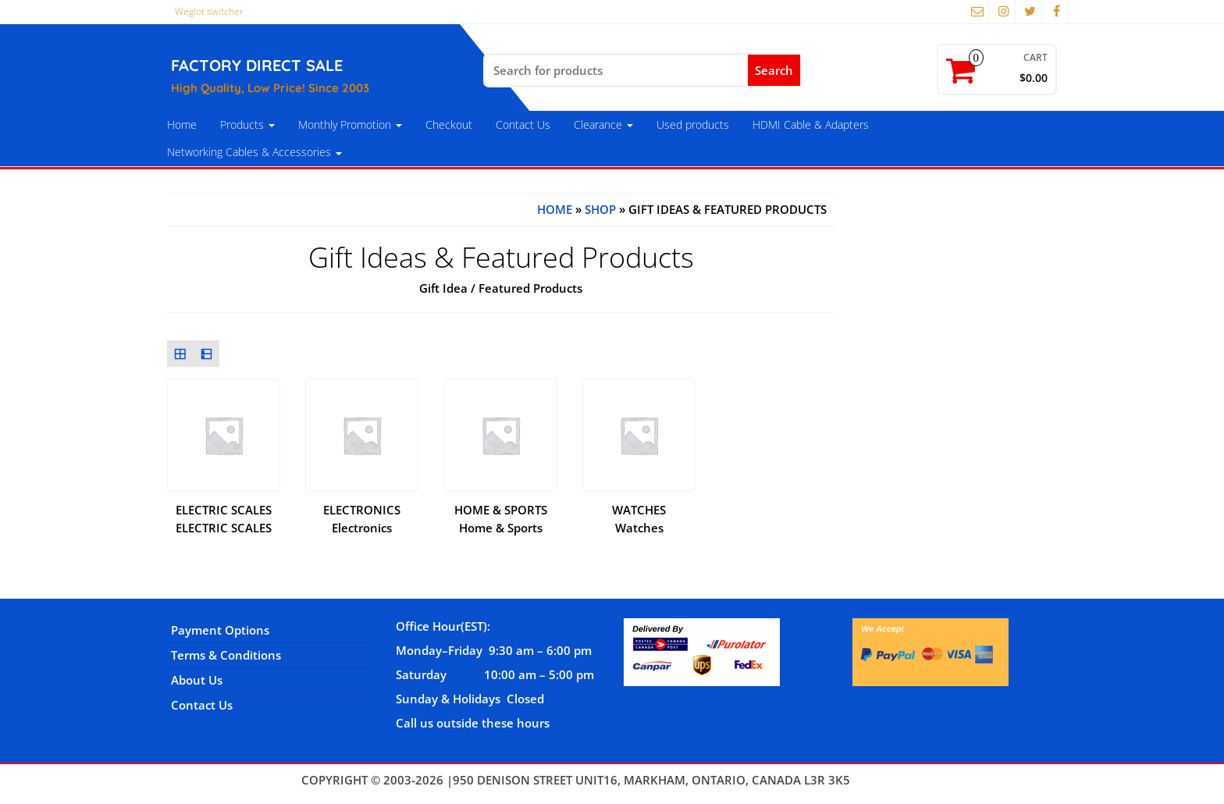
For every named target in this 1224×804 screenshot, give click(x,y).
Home (182, 124)
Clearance (603, 124)
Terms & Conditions (226, 655)
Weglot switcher (209, 11)
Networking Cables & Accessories (254, 151)
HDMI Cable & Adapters (811, 124)
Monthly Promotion (350, 124)
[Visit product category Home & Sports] (500, 449)
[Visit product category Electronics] (361, 449)
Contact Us (523, 124)
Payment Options (220, 630)
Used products (692, 124)
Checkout (448, 124)
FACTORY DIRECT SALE (257, 65)
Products (247, 124)
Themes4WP (888, 780)
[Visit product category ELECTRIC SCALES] (223, 449)
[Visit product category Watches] (639, 449)
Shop (600, 209)
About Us (196, 680)
